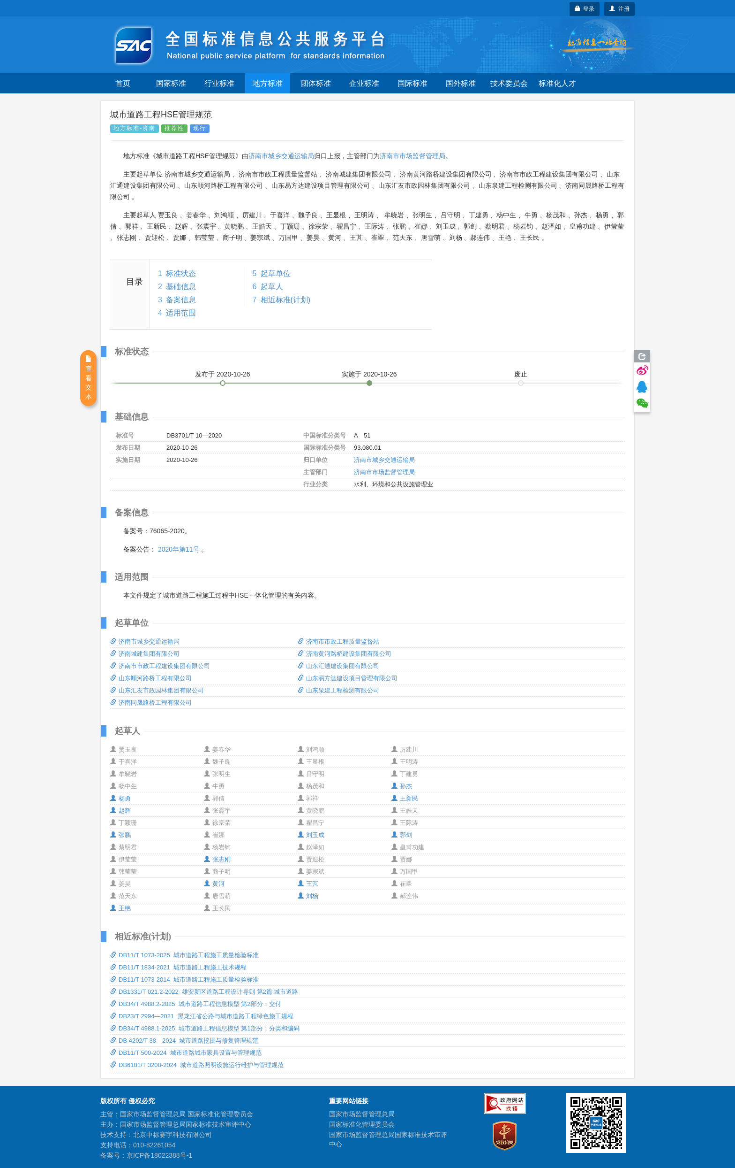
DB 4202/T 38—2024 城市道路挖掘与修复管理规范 (184, 1040)
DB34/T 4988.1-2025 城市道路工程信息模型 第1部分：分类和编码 (205, 1028)
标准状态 (181, 273)
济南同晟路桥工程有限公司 (151, 702)
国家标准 (171, 83)
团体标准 (316, 83)
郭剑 (401, 834)
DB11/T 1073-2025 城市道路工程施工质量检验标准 (184, 955)
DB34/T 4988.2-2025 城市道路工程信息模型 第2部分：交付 (195, 1003)
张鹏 (120, 834)
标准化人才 (557, 83)
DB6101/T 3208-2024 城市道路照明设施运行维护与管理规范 (197, 1064)
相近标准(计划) (286, 300)
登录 (585, 9)
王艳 (120, 908)
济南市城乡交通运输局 (281, 156)
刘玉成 (311, 834)
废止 (520, 374)
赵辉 (120, 810)
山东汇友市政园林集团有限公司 (157, 690)
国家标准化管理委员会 (362, 1124)
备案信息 (181, 300)
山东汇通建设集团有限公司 (338, 665)
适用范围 (181, 313)
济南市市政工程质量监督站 (338, 641)
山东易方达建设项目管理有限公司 (348, 678)
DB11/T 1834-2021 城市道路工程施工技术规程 (178, 967)
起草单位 (276, 273)
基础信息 (181, 287)
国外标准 (461, 83)
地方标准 (268, 83)
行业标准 (219, 83)
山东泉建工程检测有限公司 (338, 690)
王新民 (404, 798)
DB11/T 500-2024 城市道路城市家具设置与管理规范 (186, 1052)
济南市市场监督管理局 (412, 156)
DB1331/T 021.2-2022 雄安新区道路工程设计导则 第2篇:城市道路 (204, 991)
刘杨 (308, 895)
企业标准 (364, 83)
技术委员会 (509, 83)
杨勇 (120, 798)
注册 (619, 9)
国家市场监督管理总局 (362, 1114)
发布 (222, 374)
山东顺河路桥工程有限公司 (151, 678)
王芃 (308, 883)
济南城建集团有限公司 (145, 653)
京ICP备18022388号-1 (159, 1155)
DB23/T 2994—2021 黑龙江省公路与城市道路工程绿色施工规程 (201, 1016)
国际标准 (413, 83)
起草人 (272, 287)
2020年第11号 (179, 549)
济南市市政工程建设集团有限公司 (160, 665)
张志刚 (217, 859)
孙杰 (401, 786)
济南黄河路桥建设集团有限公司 (344, 653)
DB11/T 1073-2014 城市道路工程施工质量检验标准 (184, 979)
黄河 (214, 883)
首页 (122, 83)
